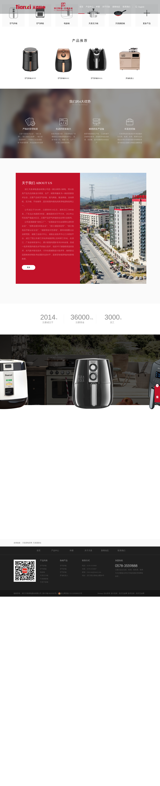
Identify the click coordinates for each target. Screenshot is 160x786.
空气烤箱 (43, 712)
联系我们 (126, 7)
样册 (99, 7)
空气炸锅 (43, 709)
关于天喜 (107, 7)
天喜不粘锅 (100, 21)
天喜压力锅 (100, 44)
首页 (83, 7)
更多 (28, 367)
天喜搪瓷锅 (100, 32)
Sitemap (100, 736)
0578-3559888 (92, 709)
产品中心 (91, 7)
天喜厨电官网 (27, 686)
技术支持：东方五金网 (136, 736)
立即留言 (80, 472)
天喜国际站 (37, 686)
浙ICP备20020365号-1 (50, 736)
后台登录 (107, 736)
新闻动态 (116, 7)
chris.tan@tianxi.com (94, 715)
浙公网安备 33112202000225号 (71, 736)
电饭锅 (42, 715)
